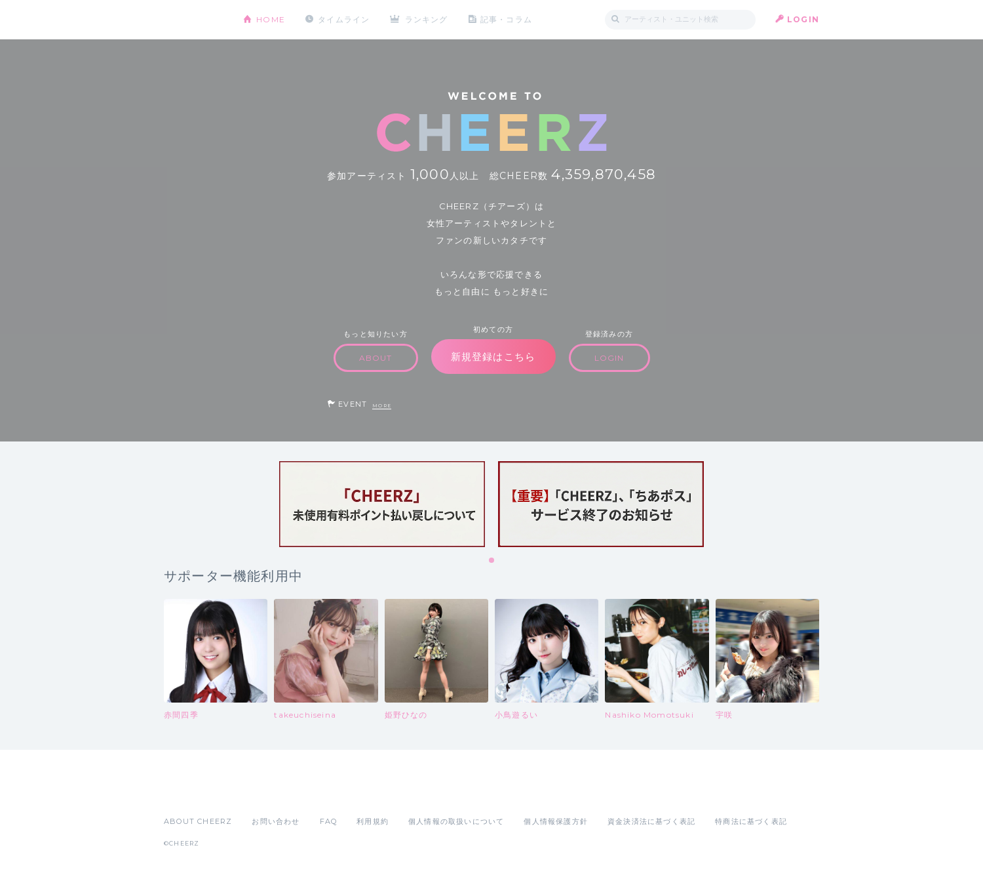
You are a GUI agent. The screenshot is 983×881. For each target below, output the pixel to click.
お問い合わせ (275, 821)
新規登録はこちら (493, 356)
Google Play (263, 792)
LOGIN (803, 19)
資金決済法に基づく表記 (651, 821)
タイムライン (344, 19)
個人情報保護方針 (556, 821)
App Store (194, 792)
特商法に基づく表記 (751, 821)
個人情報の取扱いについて (456, 821)
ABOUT (376, 358)
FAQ (328, 821)
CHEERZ (193, 20)
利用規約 (373, 821)
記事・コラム (506, 19)
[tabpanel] (382, 504)
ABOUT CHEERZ (198, 821)
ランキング (426, 19)
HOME (270, 19)
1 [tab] (492, 561)
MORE (381, 406)
